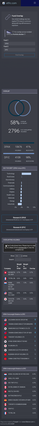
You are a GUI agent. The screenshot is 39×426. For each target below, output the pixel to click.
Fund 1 (6, 40)
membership (22, 247)
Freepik (15, 422)
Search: (20, 259)
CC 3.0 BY (11, 424)
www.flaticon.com (28, 422)
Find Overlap (19, 55)
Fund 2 (6, 46)
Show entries (19, 256)
